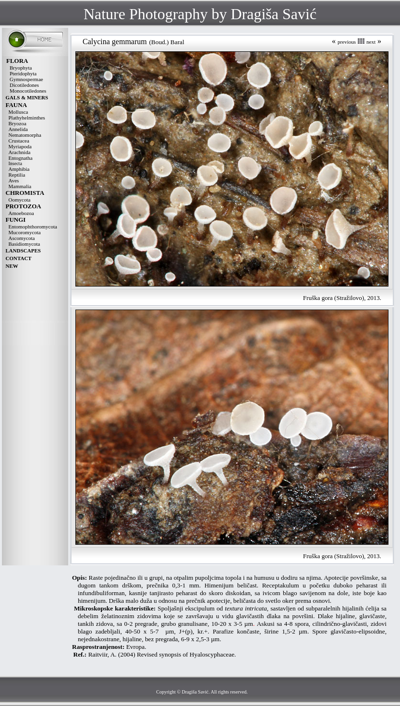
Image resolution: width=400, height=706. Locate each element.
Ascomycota (22, 238)
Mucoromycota (25, 232)
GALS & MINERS (27, 97)
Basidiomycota (24, 244)
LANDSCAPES (23, 250)
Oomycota (20, 200)
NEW (12, 266)
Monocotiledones (28, 91)
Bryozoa (17, 123)
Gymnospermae (26, 79)
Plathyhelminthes (27, 117)
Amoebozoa (21, 213)
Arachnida (20, 152)
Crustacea (19, 141)
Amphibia (19, 169)
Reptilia (17, 175)
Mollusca (18, 112)
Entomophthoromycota (33, 226)
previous (347, 42)
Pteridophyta (23, 73)
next (371, 42)
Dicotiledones (24, 85)
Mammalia (20, 186)
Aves (14, 180)
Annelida (18, 129)
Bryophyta (21, 68)
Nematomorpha (25, 135)
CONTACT (19, 258)
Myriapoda (20, 146)
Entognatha (21, 158)
